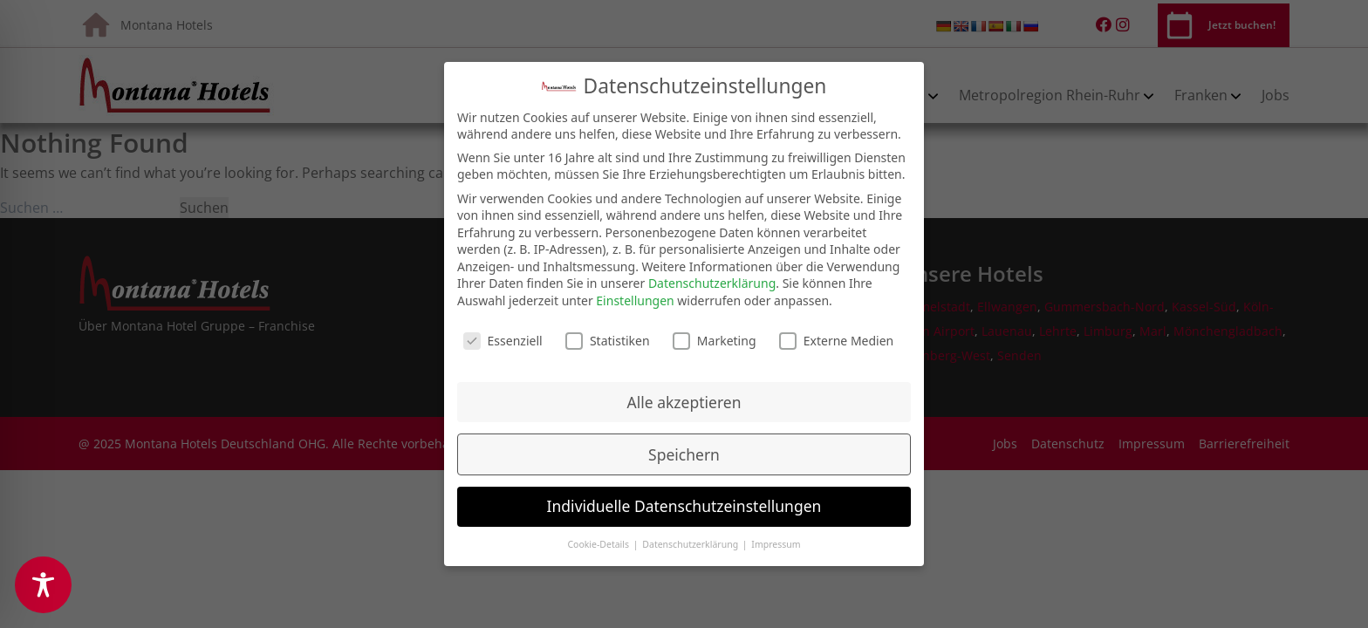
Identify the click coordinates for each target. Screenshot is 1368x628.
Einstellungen (635, 288)
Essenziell (503, 328)
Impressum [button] (775, 532)
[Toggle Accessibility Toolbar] (43, 585)
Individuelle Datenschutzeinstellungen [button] (684, 493)
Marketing (714, 328)
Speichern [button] (684, 441)
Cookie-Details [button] (599, 532)
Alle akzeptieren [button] (684, 389)
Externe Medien (836, 328)
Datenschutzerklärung (712, 271)
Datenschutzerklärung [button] (691, 532)
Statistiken (607, 328)
